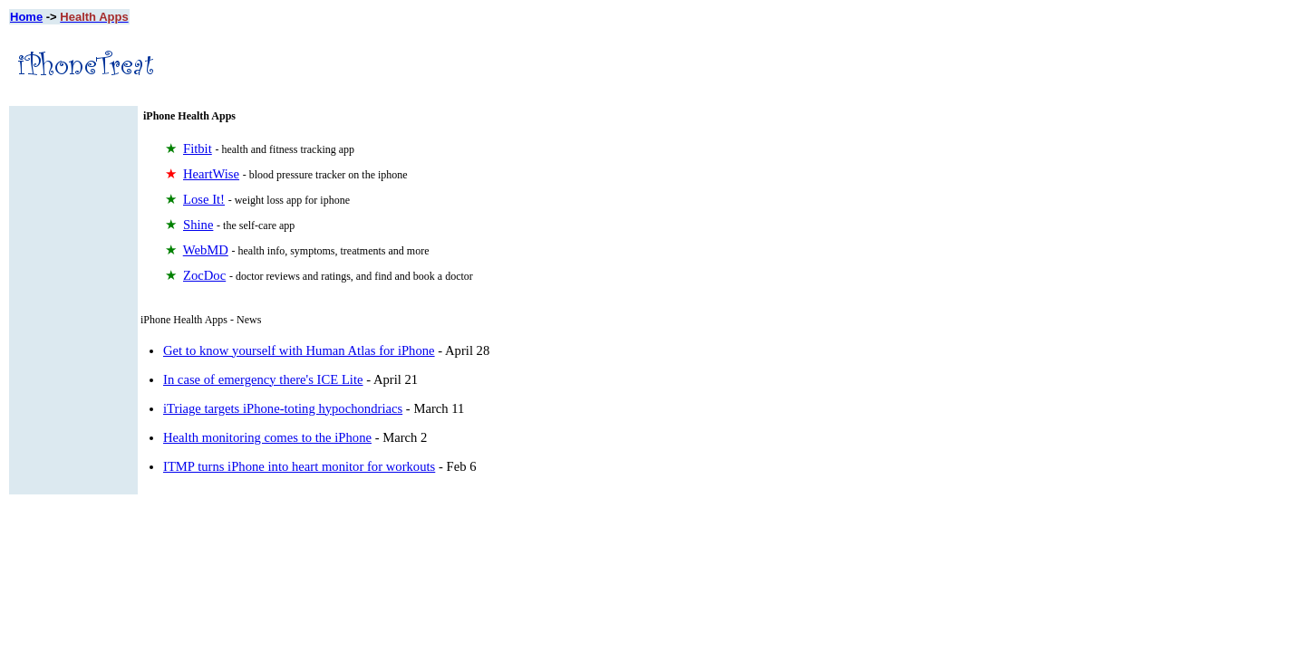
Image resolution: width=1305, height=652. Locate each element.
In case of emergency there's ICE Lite (263, 379)
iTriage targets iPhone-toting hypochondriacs (282, 408)
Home (26, 17)
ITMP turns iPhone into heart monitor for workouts (299, 466)
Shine (198, 224)
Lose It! (204, 199)
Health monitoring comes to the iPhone (267, 437)
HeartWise (211, 174)
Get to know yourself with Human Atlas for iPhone (299, 350)
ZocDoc (204, 275)
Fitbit (197, 148)
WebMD (205, 250)
